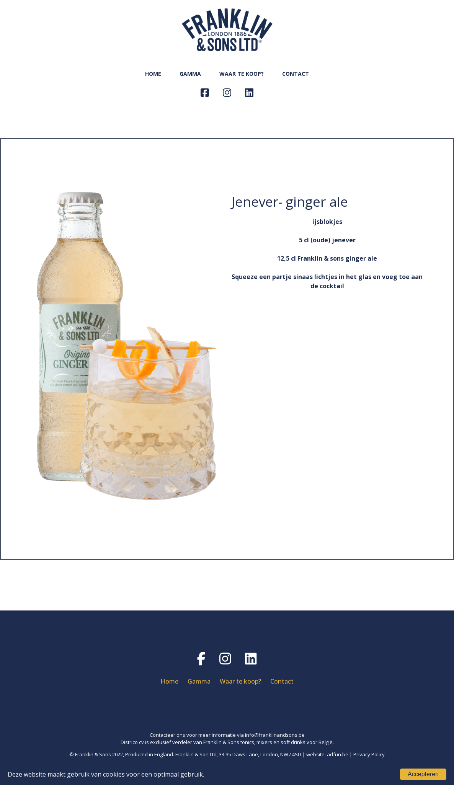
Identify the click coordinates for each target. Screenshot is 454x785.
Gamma (199, 681)
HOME (153, 73)
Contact (282, 681)
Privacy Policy (369, 754)
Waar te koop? (240, 681)
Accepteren (423, 774)
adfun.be (337, 754)
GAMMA (190, 73)
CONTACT (295, 73)
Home (169, 681)
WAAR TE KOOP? (241, 73)
